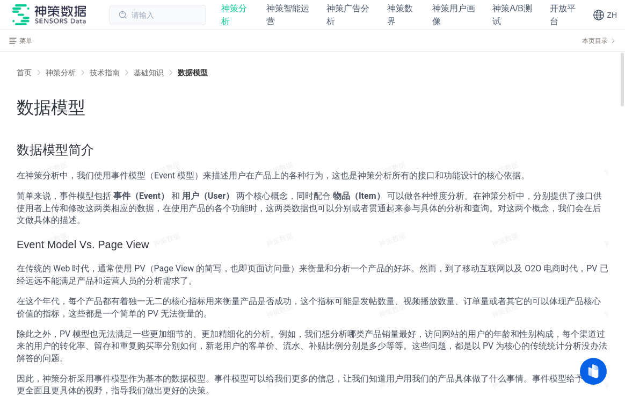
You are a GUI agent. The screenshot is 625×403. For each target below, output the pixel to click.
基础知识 (149, 72)
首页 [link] (24, 72)
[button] (605, 15)
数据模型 (193, 72)
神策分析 (61, 72)
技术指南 (105, 72)
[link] (61, 72)
